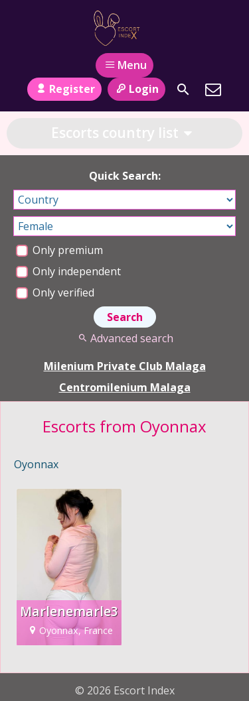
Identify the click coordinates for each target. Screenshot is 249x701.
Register (64, 89)
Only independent (68, 271)
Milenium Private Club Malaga (125, 366)
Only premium (59, 250)
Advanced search (124, 338)
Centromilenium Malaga (125, 387)
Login (136, 89)
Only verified (55, 292)
